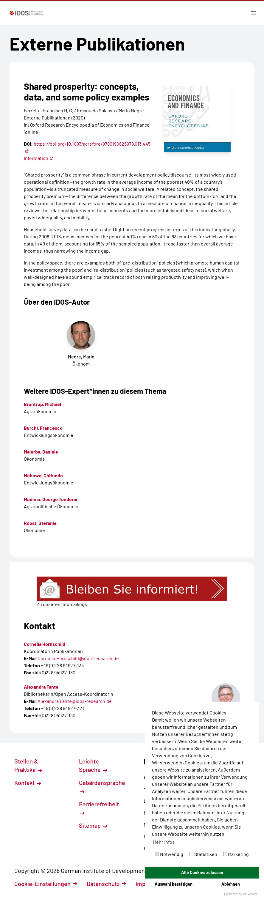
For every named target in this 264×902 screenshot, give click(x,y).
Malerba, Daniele (41, 451)
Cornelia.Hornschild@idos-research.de (78, 658)
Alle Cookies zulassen (202, 872)
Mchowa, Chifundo (43, 475)
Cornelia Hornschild (44, 644)
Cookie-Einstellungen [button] (45, 883)
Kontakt (27, 782)
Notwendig (169, 854)
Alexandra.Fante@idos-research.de (75, 701)
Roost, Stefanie (40, 523)
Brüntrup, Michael (42, 404)
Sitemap (93, 825)
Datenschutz (106, 883)
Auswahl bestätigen (173, 884)
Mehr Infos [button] (164, 842)
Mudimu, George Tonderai (50, 499)
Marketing (236, 854)
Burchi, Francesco (43, 428)
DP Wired (250, 894)
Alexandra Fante (41, 687)
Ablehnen (230, 884)
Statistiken (203, 854)
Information (38, 158)
